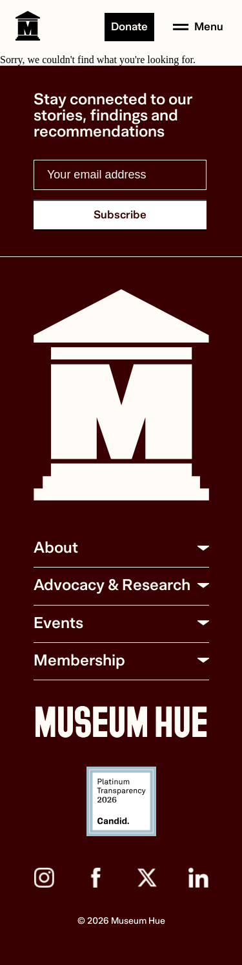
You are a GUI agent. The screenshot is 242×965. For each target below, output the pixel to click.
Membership (79, 661)
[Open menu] (198, 27)
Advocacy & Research (112, 585)
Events (58, 623)
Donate (129, 26)
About (56, 548)
